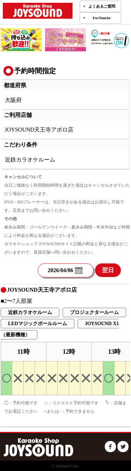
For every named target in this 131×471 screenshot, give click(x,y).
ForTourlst (102, 18)
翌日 (108, 270)
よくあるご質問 (101, 6)
